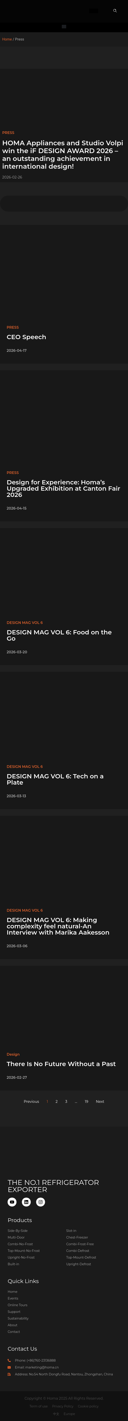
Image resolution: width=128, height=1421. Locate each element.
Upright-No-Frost (21, 1257)
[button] (115, 11)
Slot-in (71, 1231)
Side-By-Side (17, 1231)
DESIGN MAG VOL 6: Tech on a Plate (55, 779)
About (12, 1325)
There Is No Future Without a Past (61, 1064)
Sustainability (18, 1318)
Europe (69, 1414)
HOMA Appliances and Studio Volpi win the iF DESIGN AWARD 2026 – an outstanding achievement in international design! (62, 154)
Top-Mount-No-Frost (24, 1251)
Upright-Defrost (78, 1264)
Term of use (38, 1406)
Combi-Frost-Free (80, 1244)
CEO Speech (26, 337)
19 (86, 1101)
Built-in (13, 1264)
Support (14, 1312)
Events (13, 1298)
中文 (56, 1414)
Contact (14, 1332)
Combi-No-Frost (20, 1244)
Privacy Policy (62, 1406)
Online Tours (17, 1305)
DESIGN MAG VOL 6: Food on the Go (59, 635)
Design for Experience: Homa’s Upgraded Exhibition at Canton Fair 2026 (63, 488)
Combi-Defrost (77, 1251)
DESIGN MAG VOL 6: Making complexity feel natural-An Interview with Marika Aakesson (58, 926)
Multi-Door (16, 1237)
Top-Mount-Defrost (81, 1257)
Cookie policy (88, 1406)
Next (100, 1101)
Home (7, 39)
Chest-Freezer (77, 1237)
